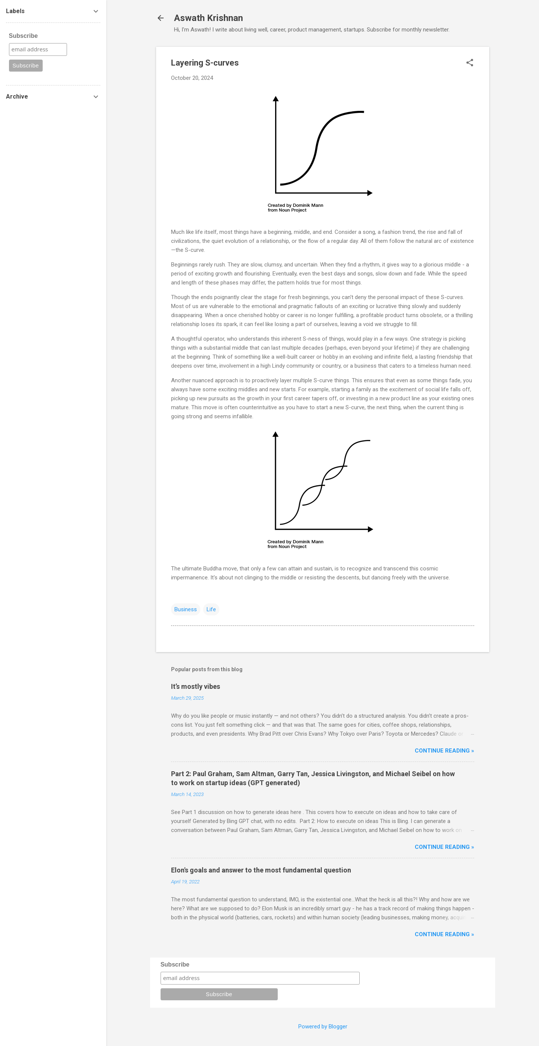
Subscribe (175, 964)
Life (211, 609)
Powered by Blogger (322, 1026)
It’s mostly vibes (195, 686)
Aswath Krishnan (208, 18)
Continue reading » (444, 750)
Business (185, 609)
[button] (469, 63)
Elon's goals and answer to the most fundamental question (261, 870)
